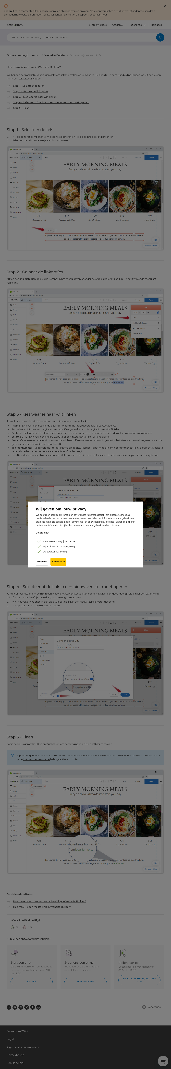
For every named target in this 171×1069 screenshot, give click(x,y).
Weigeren (42, 562)
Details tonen (42, 532)
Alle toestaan (58, 562)
